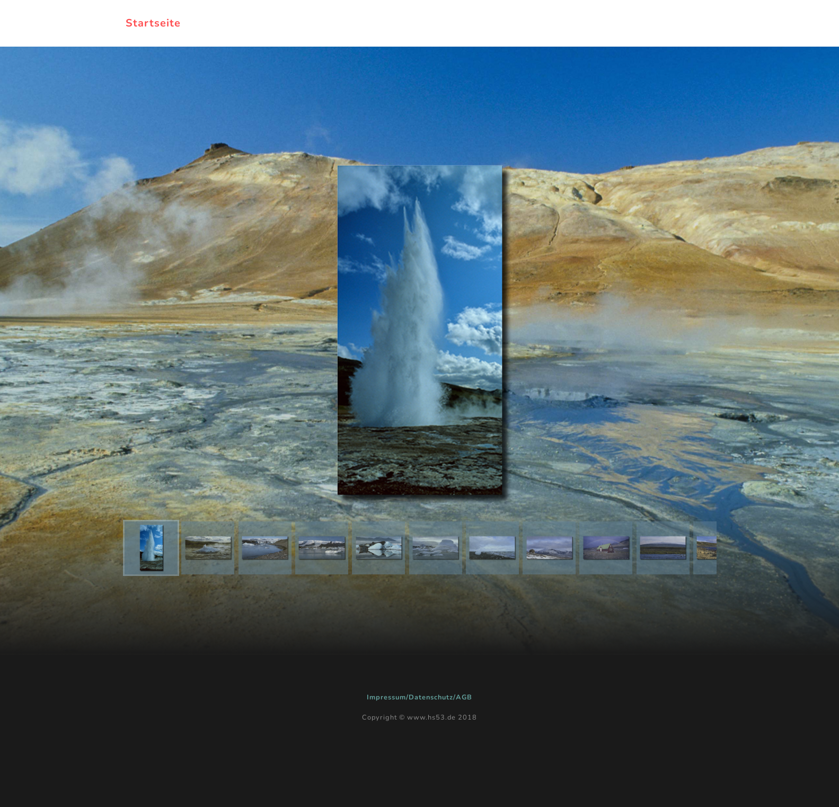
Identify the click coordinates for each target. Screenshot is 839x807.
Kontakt (683, 23)
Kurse (628, 23)
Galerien (571, 23)
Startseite (153, 23)
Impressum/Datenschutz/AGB (419, 697)
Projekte (508, 23)
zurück (449, 23)
